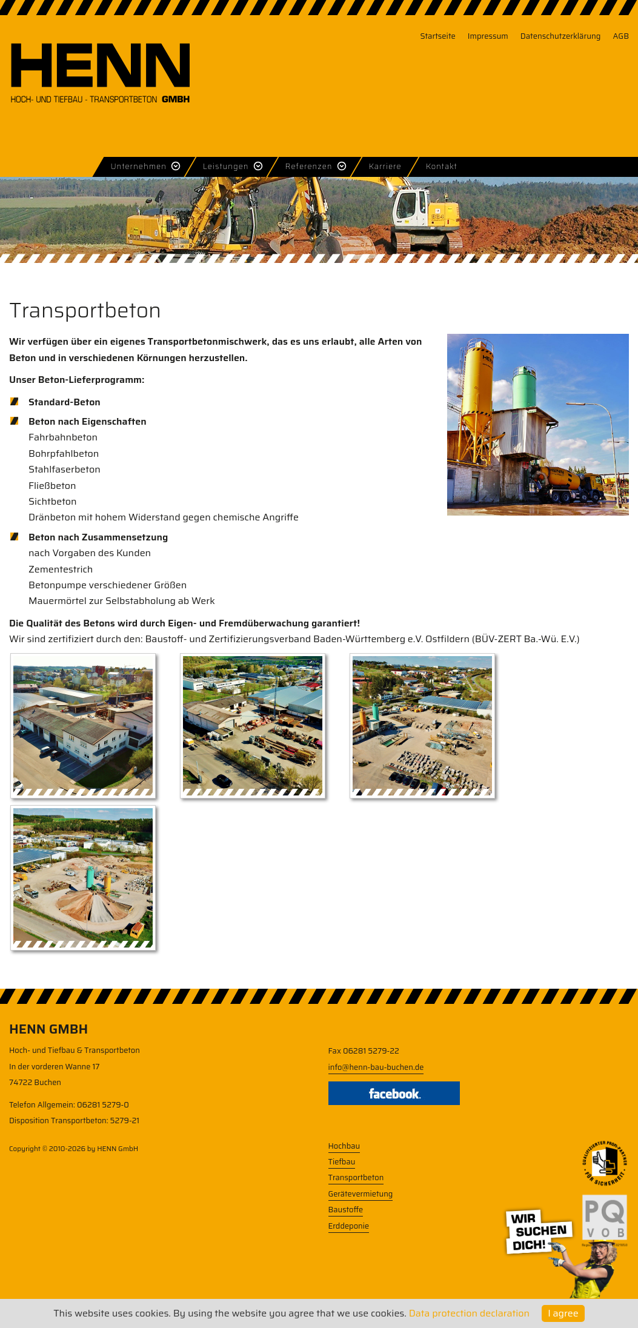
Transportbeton (356, 1177)
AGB (621, 36)
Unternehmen (138, 166)
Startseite (437, 36)
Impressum (488, 36)
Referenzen (309, 166)
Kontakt (441, 166)
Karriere (385, 166)
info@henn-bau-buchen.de (376, 1067)
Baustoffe (346, 1209)
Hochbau (344, 1146)
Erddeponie (349, 1226)
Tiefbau (342, 1161)
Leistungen (226, 166)
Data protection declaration (469, 1313)
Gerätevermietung (360, 1193)
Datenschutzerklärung (560, 36)
